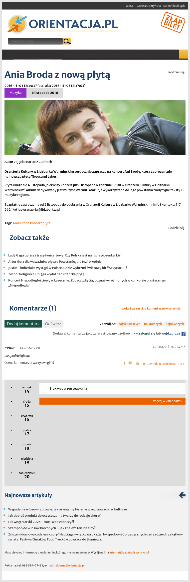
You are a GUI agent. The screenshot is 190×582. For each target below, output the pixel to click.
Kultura (19, 54)
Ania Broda (20, 223)
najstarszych (153, 324)
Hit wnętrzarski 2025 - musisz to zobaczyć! (41, 522)
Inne (44, 54)
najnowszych (175, 324)
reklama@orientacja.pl (70, 565)
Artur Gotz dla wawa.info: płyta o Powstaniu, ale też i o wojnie (55, 261)
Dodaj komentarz (23, 323)
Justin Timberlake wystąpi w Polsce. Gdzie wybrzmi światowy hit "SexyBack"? (67, 268)
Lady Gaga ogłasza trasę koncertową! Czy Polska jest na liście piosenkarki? (64, 255)
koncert (36, 223)
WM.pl (130, 6)
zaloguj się (147, 333)
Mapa (183, 54)
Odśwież (53, 323)
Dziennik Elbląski (174, 6)
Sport (32, 54)
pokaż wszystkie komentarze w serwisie (151, 308)
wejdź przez (174, 333)
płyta (46, 223)
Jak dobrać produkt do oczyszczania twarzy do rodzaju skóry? (54, 515)
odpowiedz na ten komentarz (163, 364)
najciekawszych (129, 324)
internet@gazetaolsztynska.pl (129, 552)
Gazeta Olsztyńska (149, 6)
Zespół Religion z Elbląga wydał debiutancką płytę (46, 274)
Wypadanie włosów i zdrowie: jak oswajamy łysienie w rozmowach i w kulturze (67, 509)
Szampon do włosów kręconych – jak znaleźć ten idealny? (52, 528)
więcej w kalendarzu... (168, 401)
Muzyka (7, 54)
